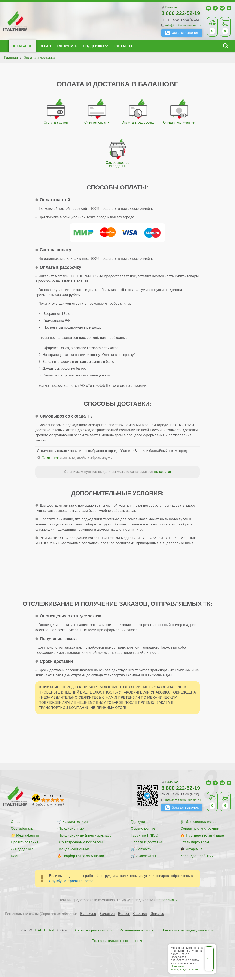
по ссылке (162, 472)
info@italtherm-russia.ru (183, 25)
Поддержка (95, 46)
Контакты (122, 46)
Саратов (140, 913)
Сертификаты (22, 828)
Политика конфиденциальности (187, 930)
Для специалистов (201, 822)
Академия (194, 849)
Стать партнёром (194, 842)
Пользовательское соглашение (117, 941)
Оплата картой (56, 122)
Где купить (67, 46)
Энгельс (157, 913)
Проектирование (25, 842)
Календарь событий (197, 856)
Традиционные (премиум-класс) (85, 835)
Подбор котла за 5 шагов (83, 856)
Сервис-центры (143, 828)
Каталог (24, 46)
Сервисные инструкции (199, 828)
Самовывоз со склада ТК (117, 164)
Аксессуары (146, 856)
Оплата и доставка (146, 842)
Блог (15, 856)
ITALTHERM (44, 930)
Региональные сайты (137, 930)
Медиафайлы (27, 835)
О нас (46, 46)
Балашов (171, 7)
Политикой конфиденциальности (184, 968)
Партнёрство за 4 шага (205, 835)
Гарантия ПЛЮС (144, 835)
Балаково (88, 913)
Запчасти (144, 849)
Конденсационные (74, 849)
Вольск (124, 913)
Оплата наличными (179, 122)
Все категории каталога (93, 930)
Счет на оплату (97, 122)
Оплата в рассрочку (138, 122)
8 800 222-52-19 (180, 13)
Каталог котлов (75, 822)
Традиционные (71, 828)
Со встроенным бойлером (81, 842)
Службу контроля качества (71, 881)
